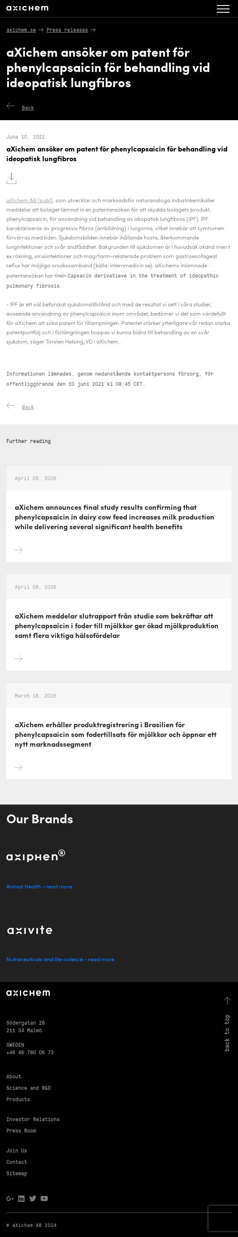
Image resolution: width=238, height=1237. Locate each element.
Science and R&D (28, 1087)
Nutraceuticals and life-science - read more (60, 959)
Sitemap (16, 1173)
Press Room (21, 1130)
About (13, 1076)
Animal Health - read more (39, 887)
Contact (16, 1161)
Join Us (16, 1150)
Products (18, 1098)
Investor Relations (33, 1118)
